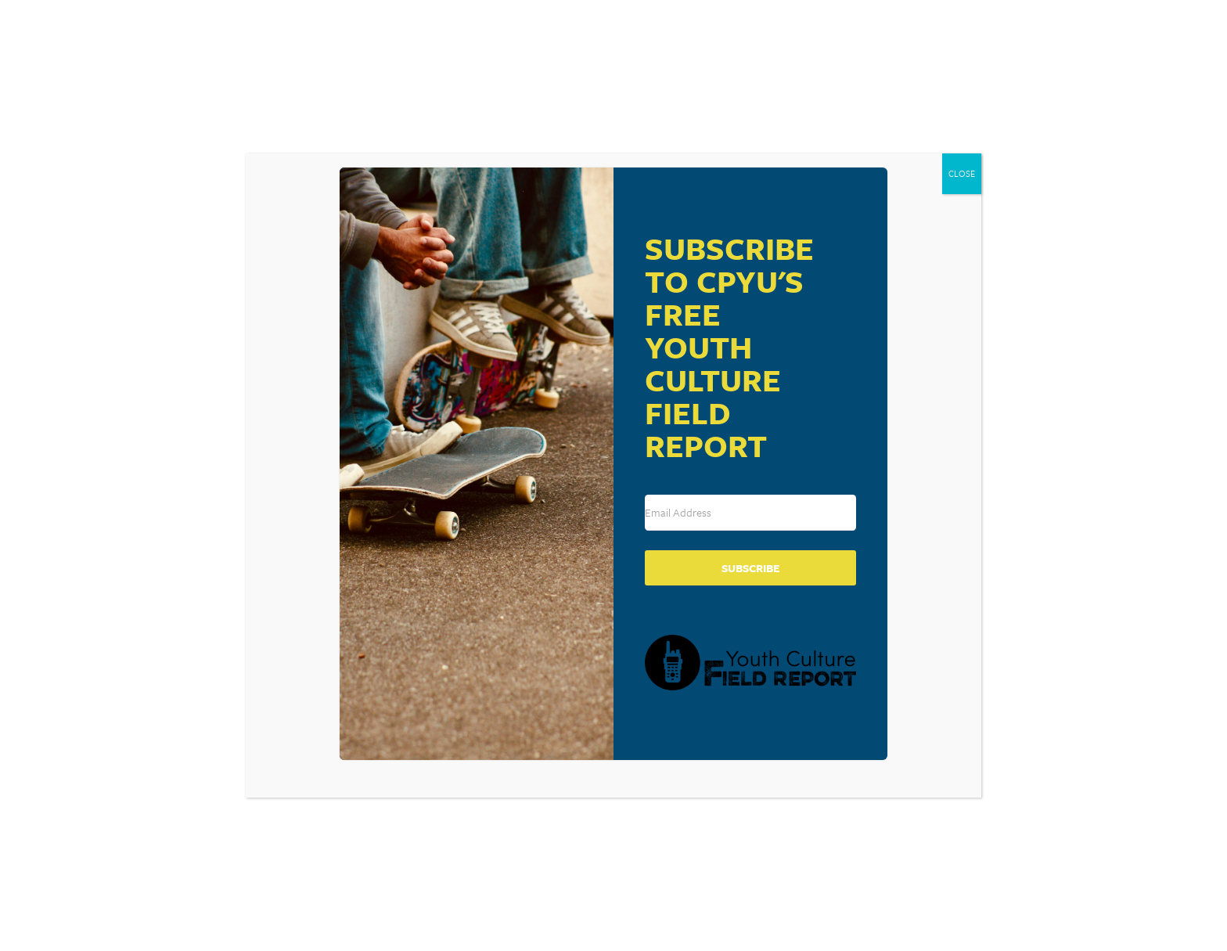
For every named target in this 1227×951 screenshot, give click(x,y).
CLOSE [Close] (961, 173)
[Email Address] (750, 513)
